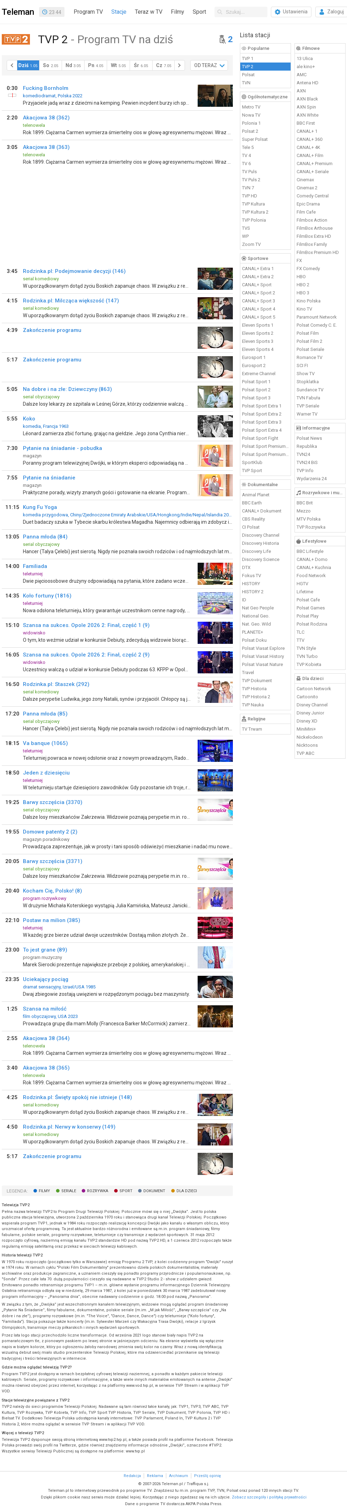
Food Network (311, 575)
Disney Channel (312, 704)
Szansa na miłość (45, 1009)
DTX (246, 567)
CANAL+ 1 (307, 131)
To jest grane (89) (45, 950)
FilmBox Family (312, 244)
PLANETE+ (252, 632)
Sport (199, 11)
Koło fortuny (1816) (47, 596)
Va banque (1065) (45, 743)
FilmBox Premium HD (318, 252)
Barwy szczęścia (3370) (52, 802)
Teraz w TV (148, 11)
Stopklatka (308, 381)
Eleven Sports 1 (257, 325)
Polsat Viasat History (263, 656)
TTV (300, 640)
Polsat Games (311, 607)
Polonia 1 (251, 123)
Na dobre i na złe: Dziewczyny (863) (67, 389)
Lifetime (305, 591)
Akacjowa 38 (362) (46, 118)
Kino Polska (309, 300)
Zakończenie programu (52, 330)
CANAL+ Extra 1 (258, 268)
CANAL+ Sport (257, 284)
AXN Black (307, 99)
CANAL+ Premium (315, 163)
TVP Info (305, 470)
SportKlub (252, 462)
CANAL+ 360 (309, 139)
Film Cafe (306, 212)
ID (244, 599)
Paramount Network (317, 317)
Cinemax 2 (307, 187)
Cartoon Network (314, 688)
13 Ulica (305, 58)
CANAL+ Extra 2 (258, 276)
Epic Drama (308, 204)
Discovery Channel (260, 535)
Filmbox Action (312, 220)
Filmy (177, 11)
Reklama (155, 1476)
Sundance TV (310, 389)
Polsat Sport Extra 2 (261, 414)
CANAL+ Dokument (261, 511)
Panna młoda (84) (45, 537)
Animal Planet (255, 494)
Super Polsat (255, 139)
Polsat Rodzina (312, 624)
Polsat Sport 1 (256, 381)
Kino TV (304, 309)
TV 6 (246, 163)
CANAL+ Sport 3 (258, 300)
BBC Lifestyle (310, 551)
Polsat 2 (250, 131)
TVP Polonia (254, 220)
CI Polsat (251, 527)
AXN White (307, 115)
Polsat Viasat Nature (262, 664)
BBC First (306, 123)
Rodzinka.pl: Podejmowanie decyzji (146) (74, 271)
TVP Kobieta (309, 664)
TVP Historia (254, 688)
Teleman (18, 12)
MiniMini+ (306, 729)
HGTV (302, 583)
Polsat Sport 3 (256, 397)
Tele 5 (248, 147)
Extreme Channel (258, 373)
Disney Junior (310, 713)
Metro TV (251, 107)
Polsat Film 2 (309, 341)
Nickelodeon (310, 737)
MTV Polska (309, 519)
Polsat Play (307, 616)
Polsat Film (308, 333)
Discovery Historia (260, 543)
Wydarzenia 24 (312, 478)
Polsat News (309, 438)
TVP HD (249, 195)
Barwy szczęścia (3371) (52, 861)
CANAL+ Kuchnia (314, 567)
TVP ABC (305, 753)
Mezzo (304, 511)
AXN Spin (306, 107)
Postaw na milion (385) (51, 920)
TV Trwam (252, 729)
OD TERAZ (205, 65)
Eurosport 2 (254, 365)
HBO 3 (303, 292)
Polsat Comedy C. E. (317, 325)
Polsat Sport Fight (260, 438)
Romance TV (309, 357)
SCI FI (302, 365)
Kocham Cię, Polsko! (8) (52, 891)
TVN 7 (248, 187)
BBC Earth (252, 502)
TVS (246, 228)
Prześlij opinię (207, 1476)
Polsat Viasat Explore (263, 648)
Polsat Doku (254, 640)
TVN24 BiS (307, 462)
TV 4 (246, 155)
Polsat (248, 74)
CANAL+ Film (310, 155)
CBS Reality (253, 519)
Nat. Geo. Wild (256, 624)
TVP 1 (247, 58)
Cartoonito (307, 696)
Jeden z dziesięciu (46, 773)
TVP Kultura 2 (255, 212)
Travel (248, 672)
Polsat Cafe (308, 599)
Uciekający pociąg (45, 979)
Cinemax (305, 179)
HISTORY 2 (253, 591)
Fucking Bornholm (45, 88)
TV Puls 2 (251, 179)
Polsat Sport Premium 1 (265, 446)
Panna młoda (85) (45, 714)
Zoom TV (251, 244)
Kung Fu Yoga (40, 507)
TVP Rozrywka (311, 527)
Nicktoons (307, 745)
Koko (29, 419)
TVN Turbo (307, 656)
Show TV (306, 373)
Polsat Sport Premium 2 (265, 454)
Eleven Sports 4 (257, 349)
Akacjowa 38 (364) (46, 1038)
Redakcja (132, 1476)
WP (245, 236)
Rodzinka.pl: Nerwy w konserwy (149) (69, 1127)
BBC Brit (305, 502)
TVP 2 (247, 66)
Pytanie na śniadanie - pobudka (62, 448)
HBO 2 (303, 284)
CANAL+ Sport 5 (258, 317)
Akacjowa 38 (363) (46, 147)
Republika (307, 446)
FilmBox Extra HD (314, 236)
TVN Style (306, 648)
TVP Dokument (257, 680)
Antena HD (307, 82)
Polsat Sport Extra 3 (261, 422)
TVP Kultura (253, 204)
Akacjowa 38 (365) (46, 1068)
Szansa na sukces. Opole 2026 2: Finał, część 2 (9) (86, 655)
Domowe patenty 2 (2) (50, 832)
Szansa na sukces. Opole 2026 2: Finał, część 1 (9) (86, 625)
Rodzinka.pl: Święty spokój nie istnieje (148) (77, 1097)
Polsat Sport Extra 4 (261, 430)
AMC (301, 74)
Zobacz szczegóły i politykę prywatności (269, 1497)
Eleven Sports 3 (257, 341)
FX (299, 260)
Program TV (88, 11)
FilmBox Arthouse (315, 228)
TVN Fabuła (308, 397)
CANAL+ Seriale (313, 171)
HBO (301, 276)
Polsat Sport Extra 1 (261, 406)
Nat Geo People (258, 607)
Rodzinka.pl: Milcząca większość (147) (71, 301)
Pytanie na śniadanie (49, 478)
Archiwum (178, 1476)
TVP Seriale (308, 406)
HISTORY (251, 583)
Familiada (35, 566)
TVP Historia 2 (256, 696)
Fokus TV (251, 575)
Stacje (118, 11)
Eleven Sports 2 (257, 333)
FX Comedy (308, 268)
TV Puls (249, 171)
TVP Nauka (253, 704)
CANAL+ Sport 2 (258, 292)
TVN (246, 82)
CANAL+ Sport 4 (258, 309)
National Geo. (255, 616)
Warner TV (307, 414)
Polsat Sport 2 (256, 389)
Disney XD (307, 721)
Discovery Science (260, 559)
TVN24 (303, 454)
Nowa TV (251, 115)
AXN (301, 90)
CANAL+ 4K (308, 147)
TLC (300, 632)
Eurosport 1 (254, 357)
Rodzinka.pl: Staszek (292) (56, 684)
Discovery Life (256, 551)
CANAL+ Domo (312, 559)
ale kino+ (306, 66)
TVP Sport (252, 470)
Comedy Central (313, 195)
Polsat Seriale (310, 349)
